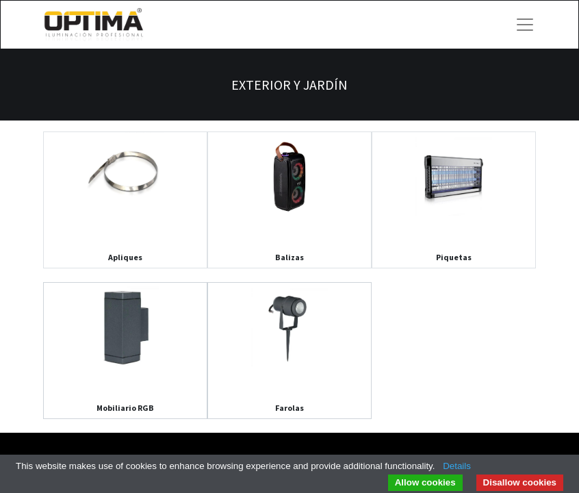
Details (457, 466)
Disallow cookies (519, 482)
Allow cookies (425, 482)
